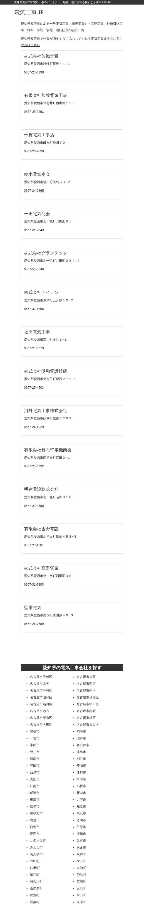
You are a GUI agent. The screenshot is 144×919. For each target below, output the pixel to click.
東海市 (35, 799)
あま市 (81, 847)
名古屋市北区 (39, 683)
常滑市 (81, 779)
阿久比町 (36, 881)
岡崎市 (81, 731)
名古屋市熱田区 (41, 704)
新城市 (81, 793)
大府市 (81, 799)
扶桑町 (35, 868)
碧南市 (35, 758)
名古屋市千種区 (41, 677)
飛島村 (81, 874)
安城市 (81, 765)
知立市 (81, 806)
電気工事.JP (29, 12)
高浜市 (81, 813)
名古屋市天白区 (88, 724)
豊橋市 (35, 731)
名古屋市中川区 (88, 704)
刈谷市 (81, 758)
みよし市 (36, 847)
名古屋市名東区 (41, 724)
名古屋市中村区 (41, 690)
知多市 (35, 806)
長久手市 (36, 854)
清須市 (81, 834)
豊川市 (35, 752)
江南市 (35, 786)
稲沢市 (35, 793)
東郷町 (81, 854)
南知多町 (36, 888)
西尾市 (35, 772)
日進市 (35, 827)
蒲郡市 (81, 772)
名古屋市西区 (86, 683)
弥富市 (81, 840)
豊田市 (35, 765)
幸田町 (81, 895)
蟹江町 (35, 874)
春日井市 (83, 745)
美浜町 (81, 888)
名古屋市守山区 (41, 718)
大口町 (81, 861)
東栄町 (81, 902)
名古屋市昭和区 (41, 697)
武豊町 (35, 895)
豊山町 (35, 861)
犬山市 (35, 779)
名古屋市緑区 (86, 718)
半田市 (35, 745)
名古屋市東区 (86, 677)
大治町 (81, 868)
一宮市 (35, 738)
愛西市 (35, 834)
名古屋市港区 (39, 711)
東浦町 (81, 881)
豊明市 (81, 820)
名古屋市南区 (86, 711)
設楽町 (35, 902)
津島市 (81, 752)
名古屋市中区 (86, 690)
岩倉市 (35, 820)
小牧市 (81, 786)
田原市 (81, 827)
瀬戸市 (81, 738)
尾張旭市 (36, 813)
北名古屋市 (38, 840)
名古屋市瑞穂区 (88, 697)
